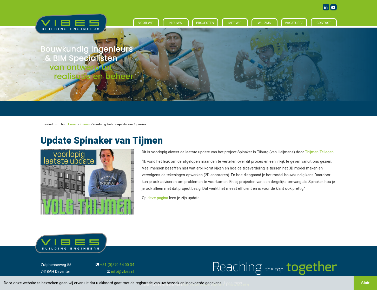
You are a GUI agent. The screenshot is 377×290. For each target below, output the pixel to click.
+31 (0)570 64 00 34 (117, 264)
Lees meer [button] (233, 283)
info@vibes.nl (122, 271)
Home (72, 124)
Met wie (234, 23)
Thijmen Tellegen (319, 152)
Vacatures (294, 23)
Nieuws (175, 23)
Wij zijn (264, 23)
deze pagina (158, 198)
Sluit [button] (365, 283)
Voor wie (146, 23)
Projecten (205, 23)
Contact (323, 23)
